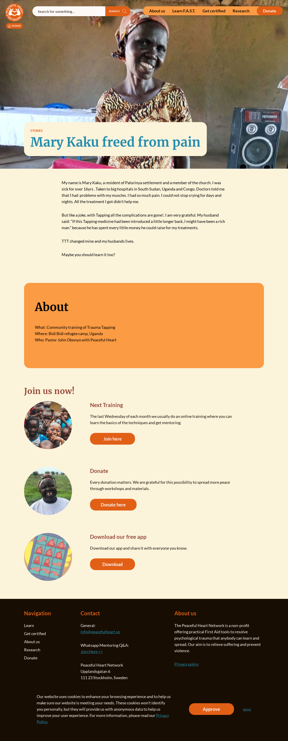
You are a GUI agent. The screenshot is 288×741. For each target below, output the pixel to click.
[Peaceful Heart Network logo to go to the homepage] (14, 16)
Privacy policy (186, 664)
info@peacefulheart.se (100, 631)
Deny (247, 709)
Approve (211, 709)
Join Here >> (92, 651)
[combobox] (69, 11)
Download (112, 564)
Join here (113, 438)
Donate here (113, 504)
